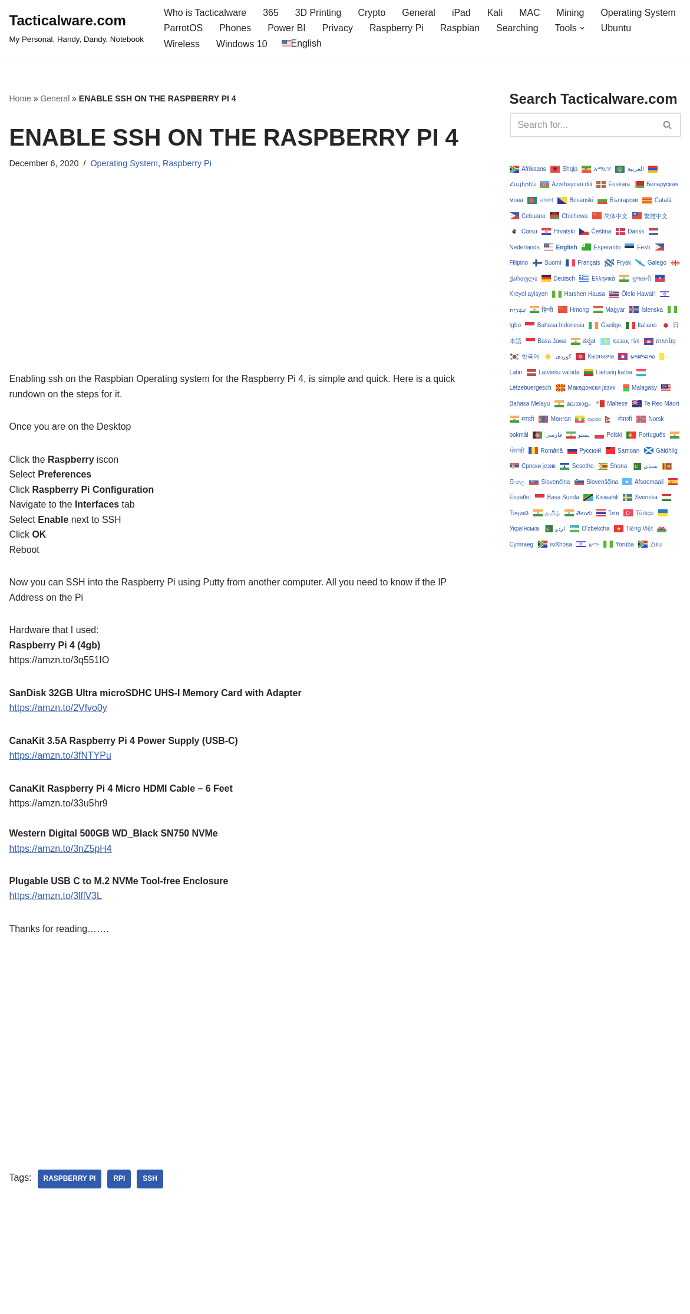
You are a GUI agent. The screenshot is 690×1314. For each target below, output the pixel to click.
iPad (462, 13)
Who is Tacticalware (205, 13)
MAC (531, 13)
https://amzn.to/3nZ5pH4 (61, 850)
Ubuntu (618, 29)
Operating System (640, 13)
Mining (572, 13)
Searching (518, 29)
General (420, 13)
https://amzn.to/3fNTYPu (60, 757)
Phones (236, 29)
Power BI (287, 29)
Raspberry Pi (397, 29)
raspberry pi (70, 1181)
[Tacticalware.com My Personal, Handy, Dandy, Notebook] (76, 28)
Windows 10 (242, 44)
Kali (496, 13)
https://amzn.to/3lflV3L (56, 898)
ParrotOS (183, 29)
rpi (120, 1181)
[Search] (582, 125)
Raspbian (461, 29)
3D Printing (319, 13)
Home (20, 99)
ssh (150, 1181)
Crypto (373, 13)
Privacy (338, 29)
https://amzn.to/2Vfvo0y (58, 709)
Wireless (182, 44)
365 (271, 13)
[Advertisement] (241, 289)
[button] (584, 28)
